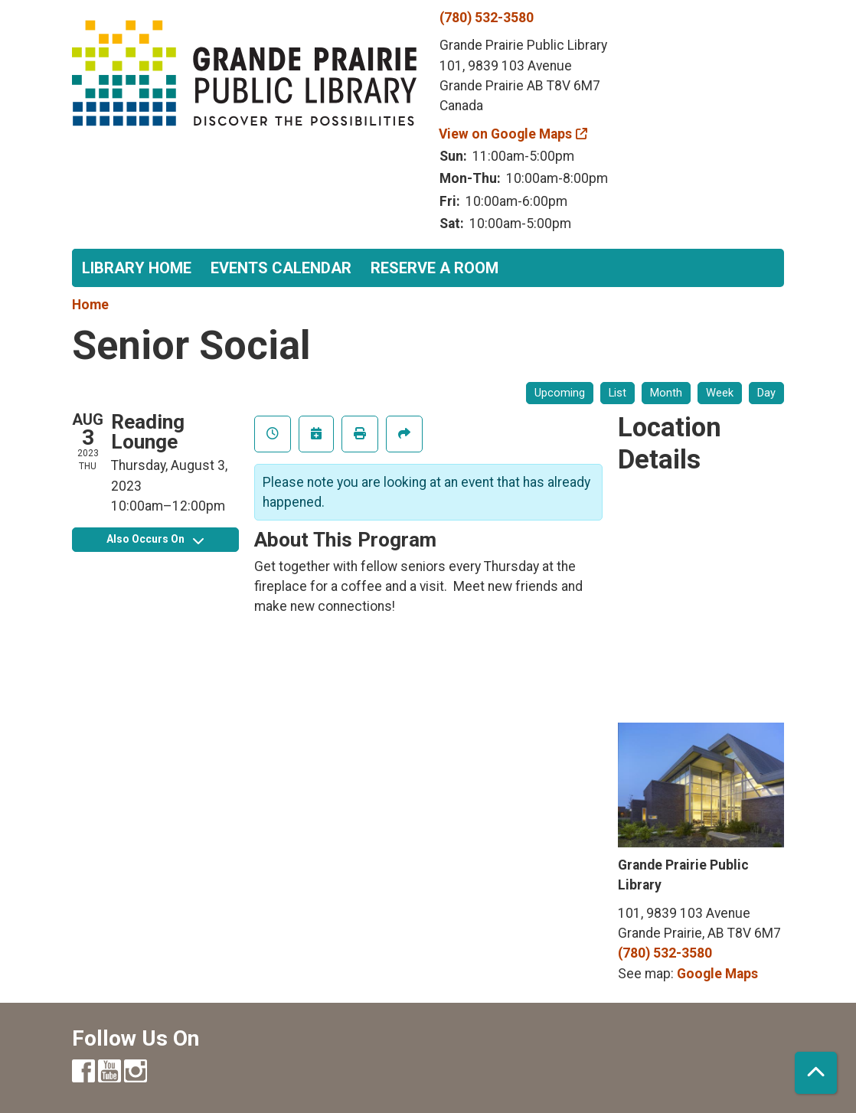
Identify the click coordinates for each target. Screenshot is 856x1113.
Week (719, 393)
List (617, 393)
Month (666, 393)
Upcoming (559, 393)
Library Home (136, 268)
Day (766, 393)
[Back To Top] (816, 1073)
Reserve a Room (434, 268)
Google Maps (717, 973)
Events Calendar (281, 268)
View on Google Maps (505, 134)
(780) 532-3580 (486, 17)
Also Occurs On (155, 539)
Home (90, 304)
